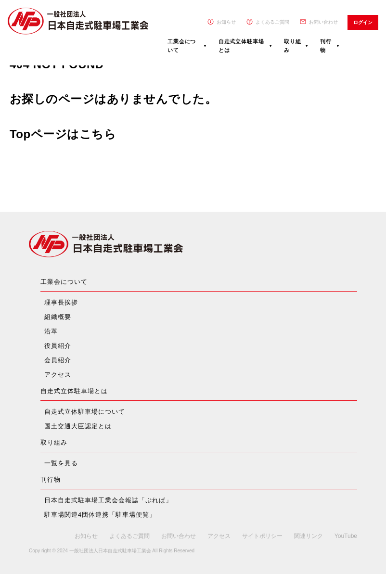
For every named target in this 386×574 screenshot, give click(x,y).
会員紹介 (57, 360)
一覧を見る (61, 463)
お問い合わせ (323, 22)
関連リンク (308, 536)
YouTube (346, 536)
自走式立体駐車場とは (241, 45)
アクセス (57, 374)
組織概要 (57, 316)
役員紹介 (57, 345)
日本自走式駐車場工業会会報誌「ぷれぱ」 (108, 500)
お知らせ (226, 22)
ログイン (363, 22)
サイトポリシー (262, 536)
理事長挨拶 (61, 302)
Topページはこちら (63, 134)
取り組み (292, 45)
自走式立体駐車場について (84, 411)
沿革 (51, 331)
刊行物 (326, 45)
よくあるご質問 (272, 22)
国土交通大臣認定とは (78, 426)
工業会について (181, 45)
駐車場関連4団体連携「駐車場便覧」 (100, 514)
